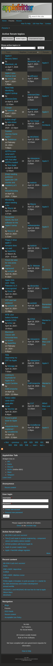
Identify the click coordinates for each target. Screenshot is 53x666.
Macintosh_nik (11, 64)
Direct (19, 525)
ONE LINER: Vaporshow (12, 569)
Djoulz (10, 291)
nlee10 (10, 79)
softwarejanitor (34, 225)
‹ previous (15, 442)
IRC (8, 461)
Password (7, 504)
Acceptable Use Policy (13, 617)
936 (26, 445)
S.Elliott (6, 572)
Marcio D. (11, 231)
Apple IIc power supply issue (15, 547)
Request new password (14, 512)
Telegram (10, 475)
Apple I (45, 140)
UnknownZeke (11, 99)
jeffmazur (34, 76)
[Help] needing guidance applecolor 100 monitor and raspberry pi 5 (11, 179)
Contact (48, 23)
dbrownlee (34, 286)
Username (7, 498)
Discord (10, 467)
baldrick (11, 111)
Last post (33, 52)
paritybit (11, 271)
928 (25, 442)
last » (42, 445)
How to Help (26, 651)
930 (36, 442)
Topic (8, 52)
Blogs (7, 605)
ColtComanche (11, 389)
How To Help (25, 23)
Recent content (10, 487)
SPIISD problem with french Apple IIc (19, 544)
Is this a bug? (10, 119)
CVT (32, 403)
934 (15, 445)
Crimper (8, 108)
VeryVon (11, 409)
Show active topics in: (11, 45)
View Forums (8, 39)
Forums (11, 21)
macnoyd (34, 109)
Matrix (9, 464)
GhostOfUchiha (11, 191)
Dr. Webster (35, 266)
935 (21, 445)
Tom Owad (34, 121)
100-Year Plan (38, 23)
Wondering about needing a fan (11, 202)
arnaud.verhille (8, 586)
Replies (23, 52)
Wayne (10, 208)
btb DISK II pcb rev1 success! (16, 535)
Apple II (45, 63)
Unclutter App (31, 525)
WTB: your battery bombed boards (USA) (11, 317)
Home (4, 21)
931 (41, 442)
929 (31, 442)
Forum (46, 52)
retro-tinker (12, 122)
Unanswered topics (36, 39)
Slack (9, 472)
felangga (11, 366)
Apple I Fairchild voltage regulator (17, 550)
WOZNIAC (34, 137)
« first (6, 442)
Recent (19, 21)
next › (35, 445)
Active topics (21, 38)
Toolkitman (12, 140)
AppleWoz (11, 251)
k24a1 (10, 323)
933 (10, 445)
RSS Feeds (9, 611)
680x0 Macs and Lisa (46, 342)
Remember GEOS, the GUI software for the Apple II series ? (11, 222)
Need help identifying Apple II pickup (11, 90)
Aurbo (5, 566)
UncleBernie (13, 432)
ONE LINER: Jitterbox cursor (14, 575)
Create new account (12, 509)
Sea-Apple (12, 165)
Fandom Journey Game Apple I (11, 134)
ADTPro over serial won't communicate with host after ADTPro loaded (11, 156)
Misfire (9, 469)
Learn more (7, 477)
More (48, 553)
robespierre (35, 158)
